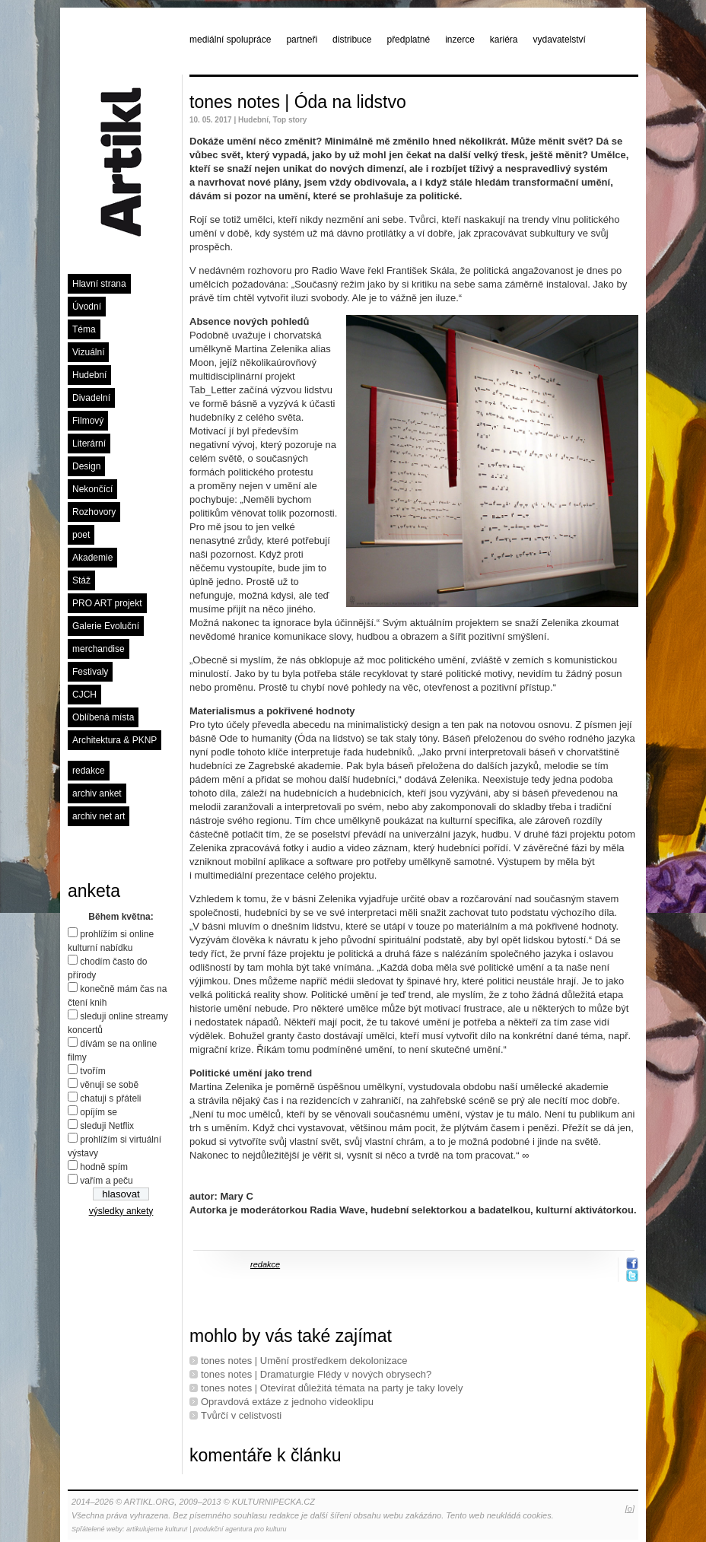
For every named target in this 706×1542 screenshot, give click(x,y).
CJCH (84, 694)
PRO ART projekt (107, 603)
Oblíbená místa (103, 717)
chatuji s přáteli (110, 1098)
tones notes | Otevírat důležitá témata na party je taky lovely (332, 1388)
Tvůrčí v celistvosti (241, 1415)
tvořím (92, 1071)
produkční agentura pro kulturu (240, 1529)
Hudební (89, 375)
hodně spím (104, 1167)
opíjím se (98, 1112)
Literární (89, 443)
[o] (629, 1508)
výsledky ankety (121, 1211)
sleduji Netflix (107, 1126)
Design (86, 466)
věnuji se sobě (109, 1084)
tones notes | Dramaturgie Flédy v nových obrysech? (316, 1374)
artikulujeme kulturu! (157, 1529)
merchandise (98, 649)
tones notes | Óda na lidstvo (297, 102)
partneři (301, 39)
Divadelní (91, 398)
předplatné (408, 39)
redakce (88, 770)
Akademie (92, 557)
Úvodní (86, 306)
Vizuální (88, 352)
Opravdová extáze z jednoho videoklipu (287, 1401)
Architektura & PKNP (114, 740)
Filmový (87, 420)
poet (81, 534)
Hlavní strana (99, 283)
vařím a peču (106, 1180)
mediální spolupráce (230, 39)
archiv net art (98, 816)
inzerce (460, 39)
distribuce (351, 39)
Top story (290, 120)
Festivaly (90, 671)
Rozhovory (94, 512)
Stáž (81, 580)
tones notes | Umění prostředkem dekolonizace (304, 1360)
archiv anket (97, 793)
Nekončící (92, 489)
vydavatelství (559, 39)
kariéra (504, 39)
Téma (84, 329)
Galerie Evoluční (105, 626)
